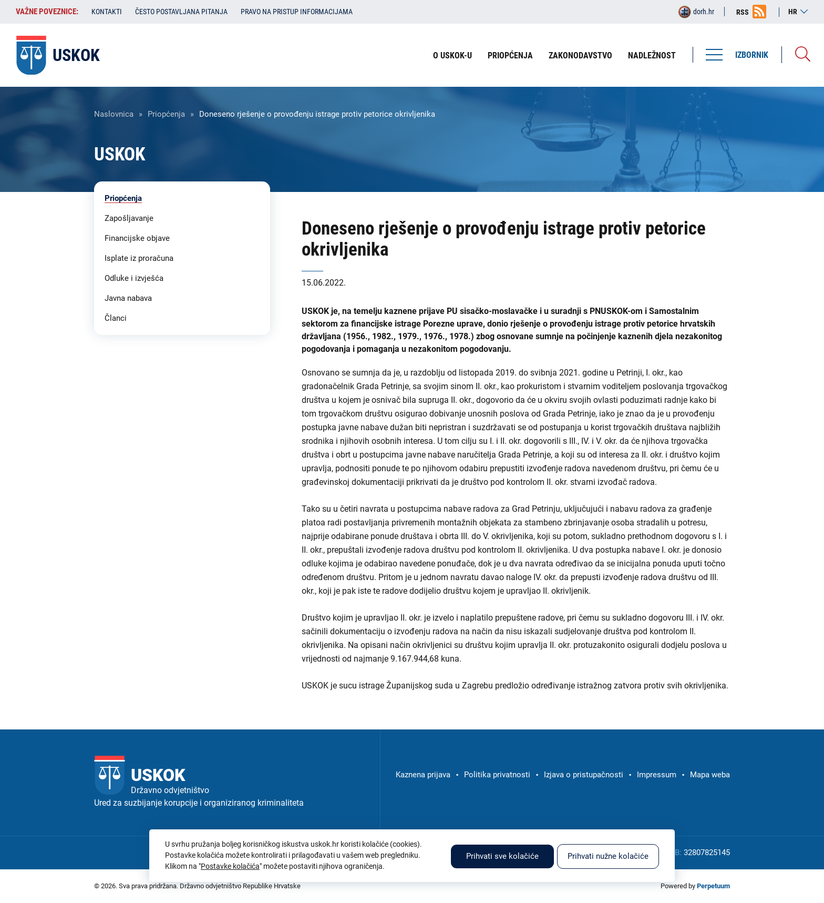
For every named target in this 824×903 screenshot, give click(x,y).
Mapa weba (710, 774)
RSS (742, 12)
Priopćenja (510, 55)
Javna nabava (128, 298)
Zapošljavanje (129, 218)
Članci (116, 318)
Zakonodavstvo (580, 55)
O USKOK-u (452, 55)
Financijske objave (137, 238)
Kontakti (106, 11)
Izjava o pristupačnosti (583, 774)
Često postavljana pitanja (181, 11)
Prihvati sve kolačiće (502, 856)
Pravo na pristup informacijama (297, 11)
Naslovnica (113, 114)
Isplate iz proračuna (139, 258)
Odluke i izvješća (134, 278)
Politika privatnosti (497, 774)
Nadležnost (652, 55)
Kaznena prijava (423, 774)
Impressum (656, 774)
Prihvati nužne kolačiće (608, 856)
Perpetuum (713, 886)
